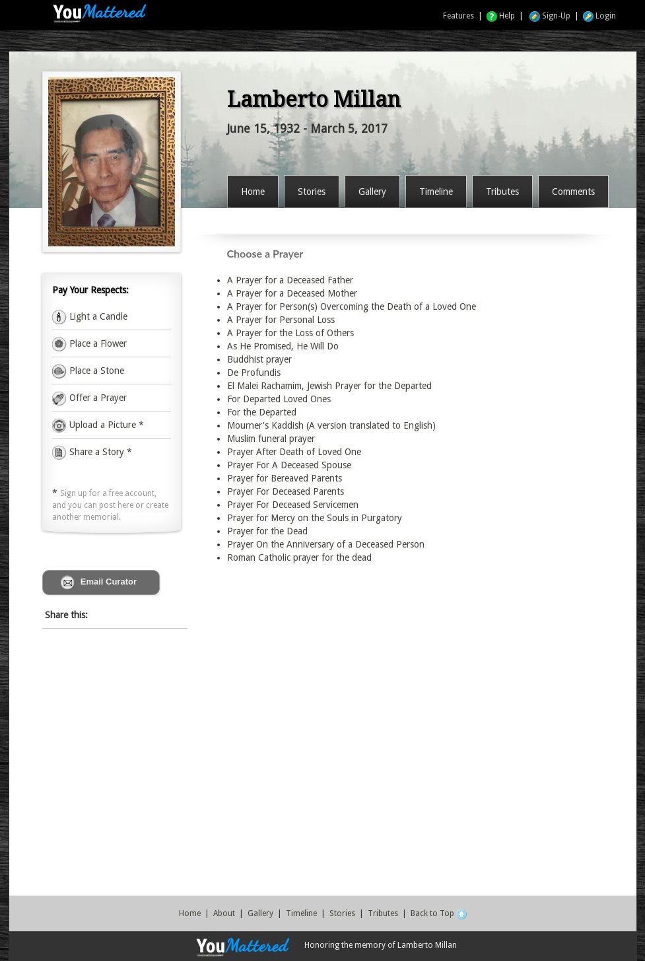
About (224, 913)
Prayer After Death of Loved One (294, 451)
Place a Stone (95, 370)
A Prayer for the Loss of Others (290, 333)
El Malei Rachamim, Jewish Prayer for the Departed (329, 385)
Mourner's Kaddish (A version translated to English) (331, 425)
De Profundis (254, 372)
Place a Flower (97, 343)
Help (501, 15)
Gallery (260, 913)
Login (599, 15)
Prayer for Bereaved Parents (284, 478)
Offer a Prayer (97, 397)
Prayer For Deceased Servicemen (292, 504)
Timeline (301, 913)
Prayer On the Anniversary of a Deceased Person (325, 544)
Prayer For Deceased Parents (285, 491)
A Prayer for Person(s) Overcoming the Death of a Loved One (351, 306)
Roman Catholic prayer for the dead (299, 557)
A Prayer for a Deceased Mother (292, 293)
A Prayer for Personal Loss (281, 319)
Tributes (383, 913)
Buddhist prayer (259, 359)
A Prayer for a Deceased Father (290, 280)
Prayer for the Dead (267, 531)
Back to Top (439, 913)
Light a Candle (97, 316)
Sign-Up (549, 15)
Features (458, 15)
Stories (342, 913)
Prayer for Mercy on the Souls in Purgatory (314, 518)
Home (190, 913)
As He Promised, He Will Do (283, 346)
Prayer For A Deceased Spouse (289, 465)
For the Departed (261, 412)
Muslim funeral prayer (271, 438)
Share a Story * (92, 451)
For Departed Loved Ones (279, 399)
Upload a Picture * (105, 424)
